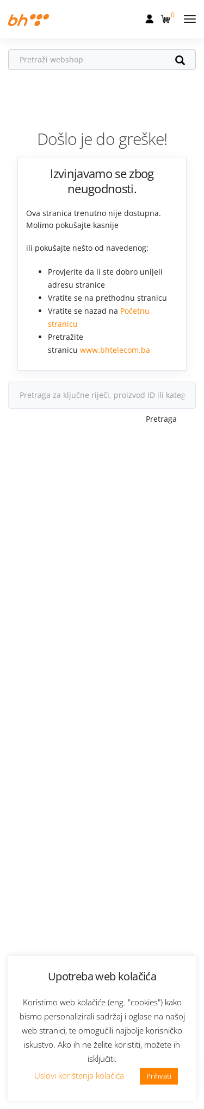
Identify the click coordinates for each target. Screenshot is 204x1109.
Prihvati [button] (158, 1076)
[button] (167, 16)
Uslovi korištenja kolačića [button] (79, 1075)
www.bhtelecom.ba (115, 350)
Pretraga (161, 419)
